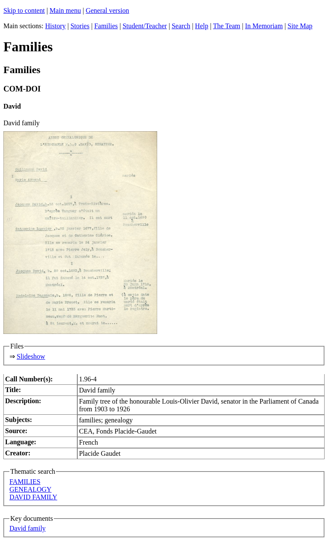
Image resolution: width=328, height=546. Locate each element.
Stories (79, 26)
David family (27, 528)
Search (181, 26)
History (55, 26)
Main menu (65, 10)
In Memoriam (264, 26)
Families (106, 26)
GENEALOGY (30, 489)
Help (201, 26)
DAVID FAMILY (33, 497)
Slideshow (31, 356)
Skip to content (24, 10)
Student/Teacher (145, 26)
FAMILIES (25, 481)
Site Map (299, 26)
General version (107, 10)
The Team (226, 26)
